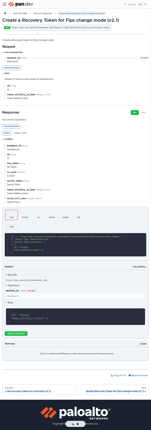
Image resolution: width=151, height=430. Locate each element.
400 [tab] (144, 112)
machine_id (12, 290)
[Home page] (5, 13)
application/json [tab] (11, 68)
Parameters (13, 285)
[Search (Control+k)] (135, 4)
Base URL (12, 274)
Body (10, 302)
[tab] (6, 133)
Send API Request (16, 334)
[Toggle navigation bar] (4, 4)
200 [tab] (135, 112)
